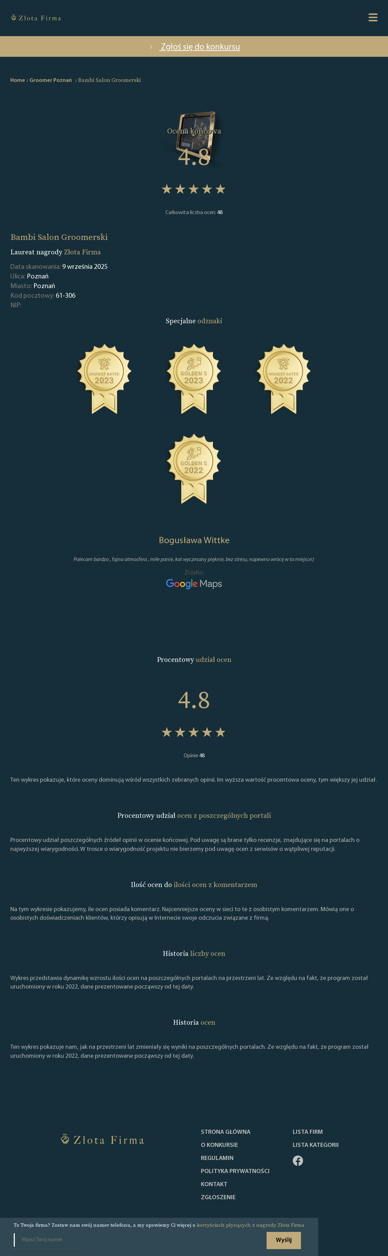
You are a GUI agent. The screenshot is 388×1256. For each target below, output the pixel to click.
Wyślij (284, 1240)
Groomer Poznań (51, 80)
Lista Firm (308, 1132)
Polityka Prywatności (235, 1172)
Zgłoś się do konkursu (194, 47)
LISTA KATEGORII (316, 1145)
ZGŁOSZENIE (218, 1198)
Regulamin (217, 1158)
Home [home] (17, 80)
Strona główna (225, 1132)
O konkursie (219, 1145)
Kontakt (214, 1185)
